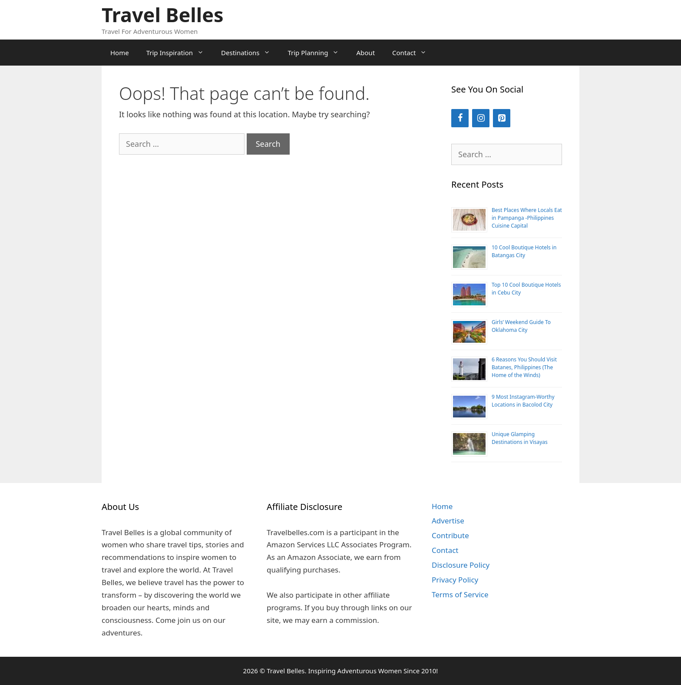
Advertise (448, 521)
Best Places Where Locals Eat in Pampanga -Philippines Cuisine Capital (527, 217)
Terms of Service (460, 594)
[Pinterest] (501, 118)
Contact (413, 53)
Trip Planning (317, 53)
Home (119, 52)
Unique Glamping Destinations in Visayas (520, 438)
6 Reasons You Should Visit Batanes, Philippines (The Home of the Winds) (524, 367)
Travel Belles (163, 14)
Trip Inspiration (179, 53)
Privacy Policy (455, 580)
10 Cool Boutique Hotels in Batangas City (524, 251)
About (365, 52)
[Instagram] (480, 118)
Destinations (250, 53)
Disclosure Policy (460, 565)
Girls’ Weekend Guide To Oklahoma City (521, 326)
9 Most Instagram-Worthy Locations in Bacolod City (523, 400)
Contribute (450, 535)
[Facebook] (460, 118)
